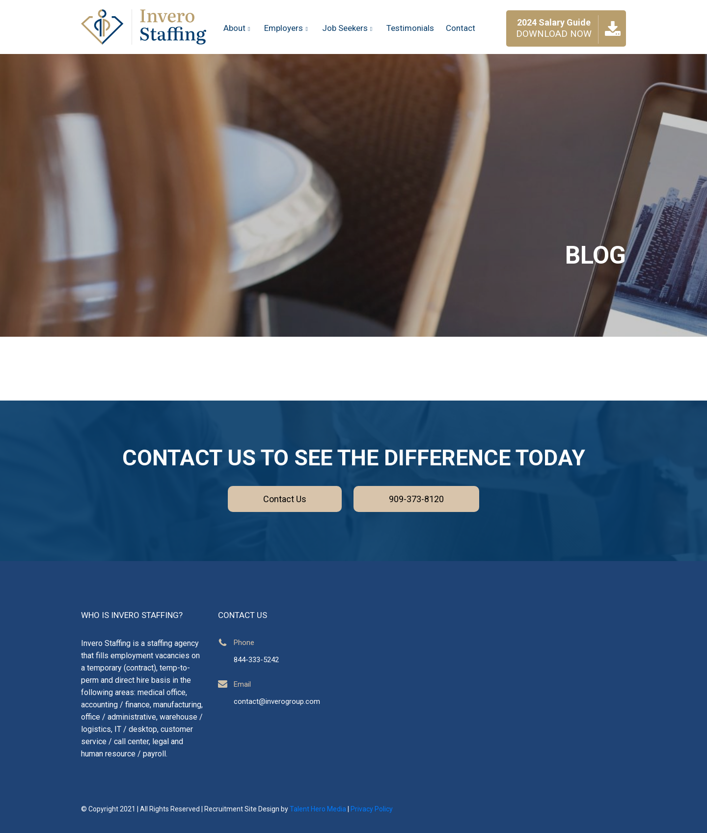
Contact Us (284, 499)
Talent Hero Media (318, 809)
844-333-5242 (256, 659)
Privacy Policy (372, 809)
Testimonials (410, 28)
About (237, 28)
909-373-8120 (416, 499)
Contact (460, 28)
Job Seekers (348, 28)
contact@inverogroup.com (277, 701)
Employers (287, 28)
